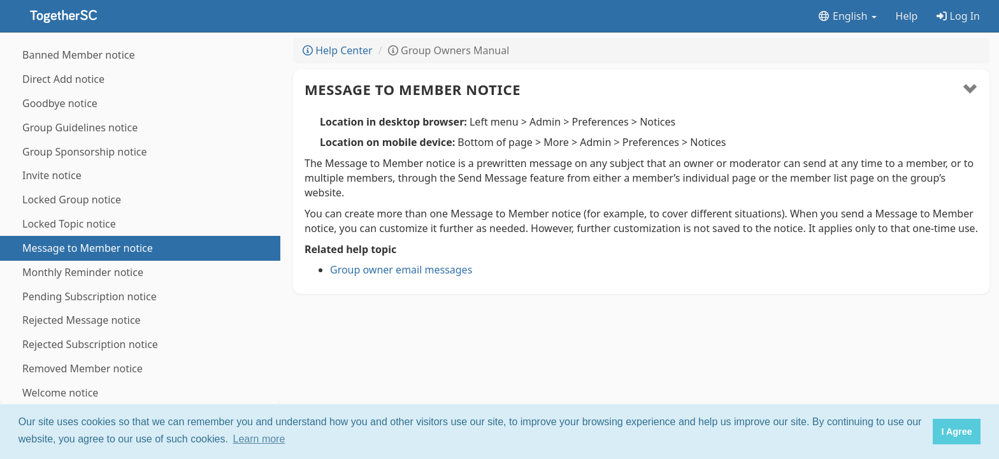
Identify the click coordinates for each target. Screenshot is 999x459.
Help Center (338, 50)
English (847, 16)
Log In (958, 16)
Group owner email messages (401, 270)
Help (907, 16)
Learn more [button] (259, 438)
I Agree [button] (956, 431)
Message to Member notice (413, 89)
